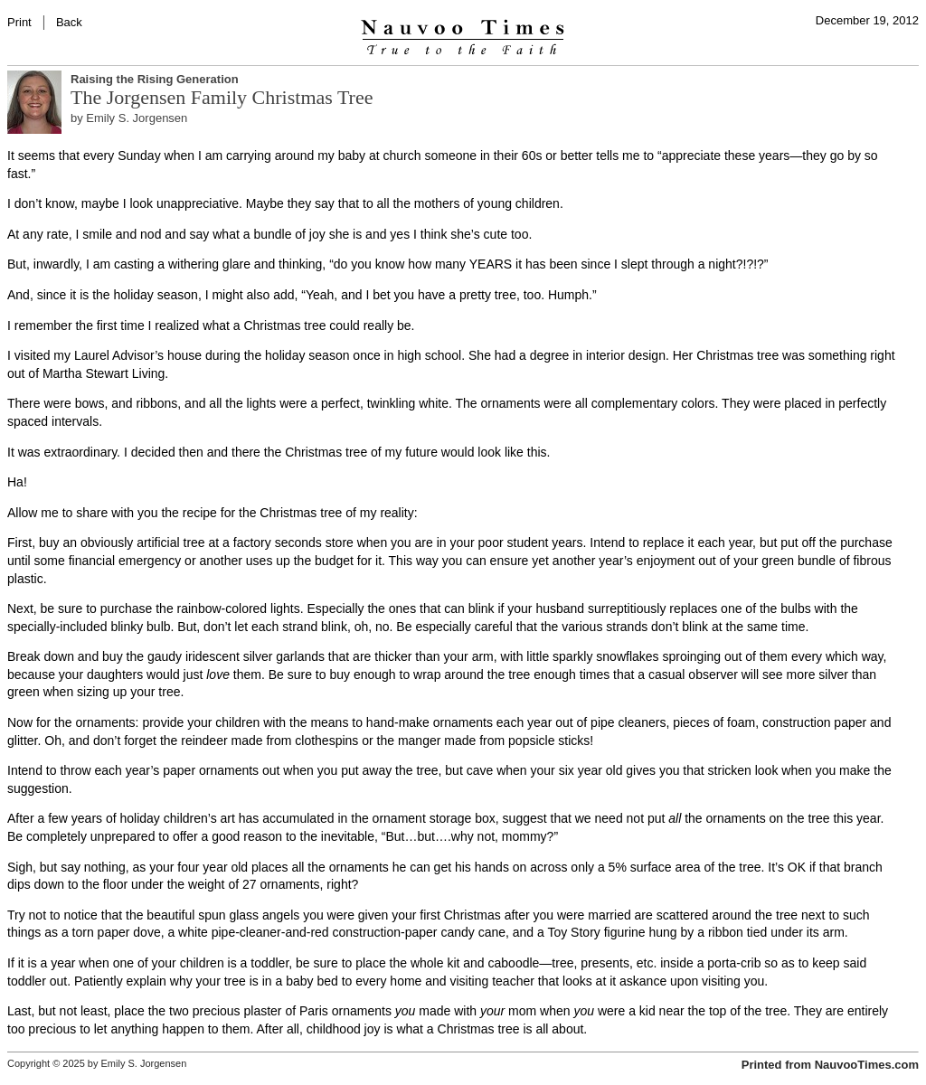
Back (69, 22)
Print (19, 22)
